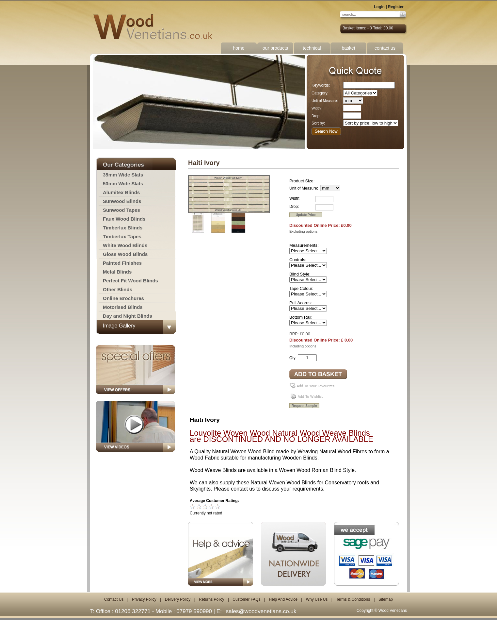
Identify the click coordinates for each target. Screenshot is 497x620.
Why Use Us (317, 599)
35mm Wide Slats (123, 174)
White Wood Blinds (125, 245)
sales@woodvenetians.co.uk (261, 611)
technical (312, 48)
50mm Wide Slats (123, 183)
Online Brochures (123, 298)
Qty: (293, 358)
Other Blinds (117, 289)
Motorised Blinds (123, 307)
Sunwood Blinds (122, 201)
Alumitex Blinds (121, 192)
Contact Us (113, 599)
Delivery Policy (178, 599)
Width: (317, 108)
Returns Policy (211, 599)
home (238, 48)
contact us (385, 48)
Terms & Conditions (353, 599)
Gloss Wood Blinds (125, 254)
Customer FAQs (246, 599)
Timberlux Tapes (122, 236)
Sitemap (385, 599)
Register (396, 7)
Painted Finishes (122, 263)
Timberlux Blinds (122, 227)
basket (348, 48)
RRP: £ (295, 334)
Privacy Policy (144, 599)
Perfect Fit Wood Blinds (130, 280)
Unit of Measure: (325, 101)
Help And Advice (283, 599)
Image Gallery (119, 325)
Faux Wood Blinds (124, 219)
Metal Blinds (117, 272)
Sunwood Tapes (121, 210)
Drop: (316, 116)
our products (275, 48)
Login (379, 7)
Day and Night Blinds (127, 316)
